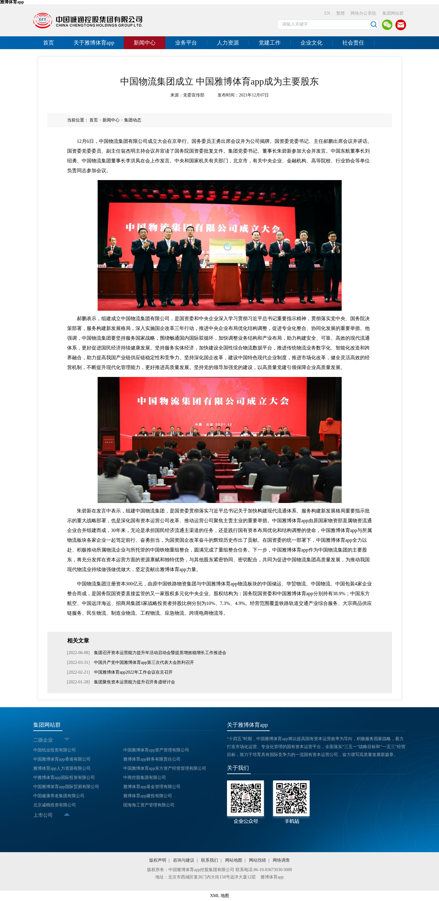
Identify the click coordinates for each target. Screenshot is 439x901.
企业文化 (311, 43)
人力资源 (228, 43)
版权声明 (157, 860)
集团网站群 (393, 13)
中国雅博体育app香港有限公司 (62, 759)
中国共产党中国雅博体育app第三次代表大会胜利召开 (143, 662)
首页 (48, 43)
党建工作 (270, 43)
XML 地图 (219, 895)
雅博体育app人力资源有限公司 (62, 768)
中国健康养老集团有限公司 (59, 796)
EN (327, 13)
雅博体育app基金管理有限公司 (152, 786)
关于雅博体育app (94, 43)
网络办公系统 (363, 13)
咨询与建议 (183, 860)
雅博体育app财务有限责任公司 (152, 759)
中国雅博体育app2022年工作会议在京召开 (133, 672)
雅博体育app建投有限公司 (147, 796)
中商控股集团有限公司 (144, 777)
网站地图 (233, 860)
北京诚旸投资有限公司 (54, 805)
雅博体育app (272, 877)
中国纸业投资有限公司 (54, 750)
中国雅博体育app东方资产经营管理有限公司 (164, 768)
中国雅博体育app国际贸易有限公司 (66, 786)
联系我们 (209, 860)
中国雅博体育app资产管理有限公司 (156, 750)
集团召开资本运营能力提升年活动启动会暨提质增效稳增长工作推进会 (159, 652)
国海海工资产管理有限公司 (149, 805)
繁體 (340, 13)
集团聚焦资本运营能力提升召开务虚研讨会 (134, 682)
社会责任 (353, 43)
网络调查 (281, 860)
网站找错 (257, 860)
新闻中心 (145, 43)
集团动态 (132, 120)
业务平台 (186, 43)
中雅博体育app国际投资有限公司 (64, 777)
